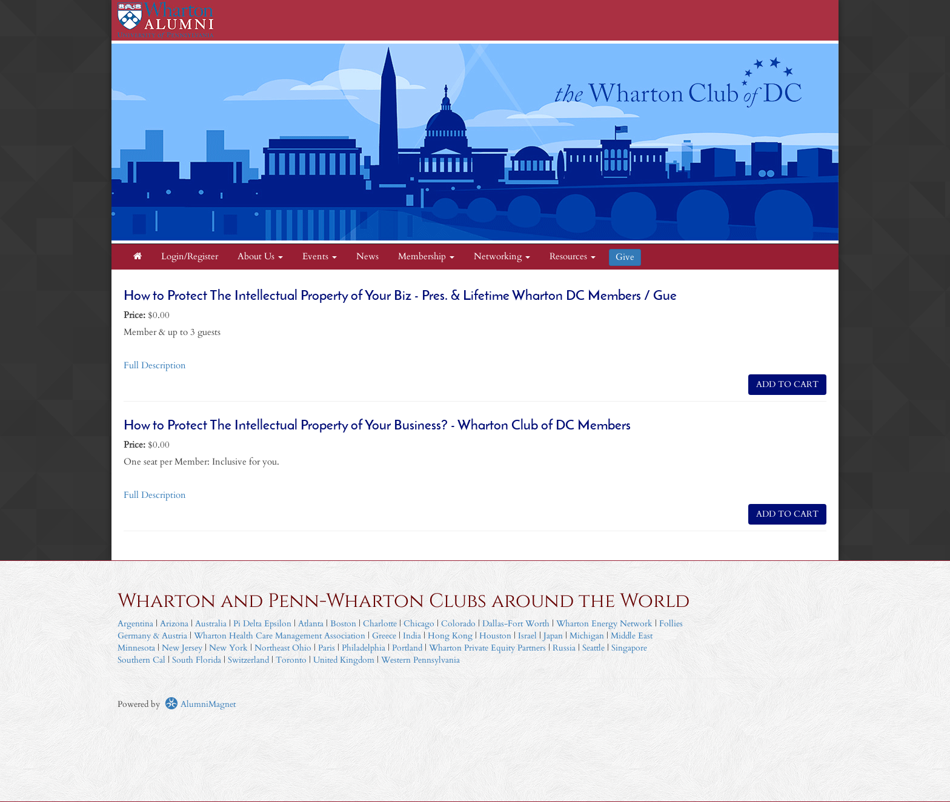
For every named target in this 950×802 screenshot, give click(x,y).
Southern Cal (141, 660)
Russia (564, 648)
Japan (553, 635)
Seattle (593, 648)
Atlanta (311, 623)
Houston (495, 635)
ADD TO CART (787, 384)
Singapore (629, 648)
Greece (384, 635)
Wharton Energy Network (604, 623)
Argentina (135, 623)
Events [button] (319, 256)
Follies (671, 623)
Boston (343, 623)
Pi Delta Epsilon (262, 623)
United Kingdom (343, 660)
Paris (326, 648)
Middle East (632, 635)
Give (625, 257)
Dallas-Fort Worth (516, 623)
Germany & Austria (152, 635)
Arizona (174, 623)
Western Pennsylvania (420, 660)
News (367, 256)
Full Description (155, 365)
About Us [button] (260, 256)
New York (228, 648)
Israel (527, 635)
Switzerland (248, 660)
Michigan (587, 635)
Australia (211, 623)
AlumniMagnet (200, 704)
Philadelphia (363, 648)
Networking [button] (502, 256)
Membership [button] (426, 256)
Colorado (458, 623)
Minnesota (136, 648)
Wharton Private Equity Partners (487, 648)
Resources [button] (573, 256)
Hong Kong (450, 635)
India (412, 635)
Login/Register (189, 256)
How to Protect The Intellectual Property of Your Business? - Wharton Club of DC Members (377, 426)
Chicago (419, 623)
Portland (407, 648)
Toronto (291, 660)
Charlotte (380, 623)
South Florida (196, 660)
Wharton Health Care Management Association (279, 635)
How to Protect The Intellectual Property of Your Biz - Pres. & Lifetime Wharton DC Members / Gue (400, 296)
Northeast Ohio (282, 648)
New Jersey (183, 648)
